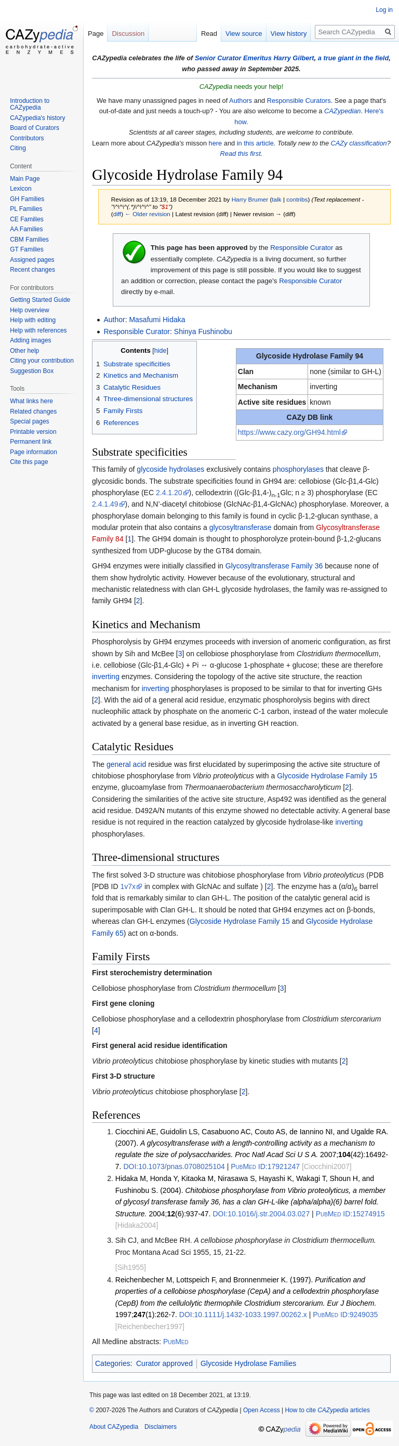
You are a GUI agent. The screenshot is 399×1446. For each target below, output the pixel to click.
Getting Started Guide (40, 299)
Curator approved (164, 1363)
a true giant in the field (353, 58)
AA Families (26, 229)
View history (289, 33)
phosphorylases (298, 469)
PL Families (26, 209)
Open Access (261, 1410)
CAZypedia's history (37, 118)
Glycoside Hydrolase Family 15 (327, 776)
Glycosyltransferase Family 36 (274, 566)
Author (114, 319)
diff (117, 213)
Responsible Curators (299, 100)
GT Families (26, 249)
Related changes (33, 411)
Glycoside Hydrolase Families (248, 1363)
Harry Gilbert (293, 58)
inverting (105, 676)
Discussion (128, 33)
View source (243, 33)
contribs (297, 199)
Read (209, 33)
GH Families (27, 199)
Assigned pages (32, 259)
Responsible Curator (301, 247)
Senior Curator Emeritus (233, 58)
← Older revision (147, 213)
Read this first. (241, 153)
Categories (112, 1363)
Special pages (29, 421)
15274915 (350, 1214)
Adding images (30, 340)
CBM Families (29, 239)
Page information (33, 452)
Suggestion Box (32, 371)
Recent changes (32, 269)
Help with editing (33, 320)
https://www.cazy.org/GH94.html (289, 432)
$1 (165, 206)
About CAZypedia (113, 1426)
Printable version (33, 431)
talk (276, 199)
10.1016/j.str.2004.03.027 (261, 1214)
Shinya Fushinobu (203, 331)
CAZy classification (359, 143)
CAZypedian (342, 111)
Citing (18, 148)
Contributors (27, 138)
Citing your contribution (42, 360)
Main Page (24, 178)
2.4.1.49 (105, 504)
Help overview (29, 310)
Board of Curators (34, 127)
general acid (126, 764)
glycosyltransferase (240, 527)
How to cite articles (327, 1410)
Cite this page (29, 462)
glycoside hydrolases (170, 469)
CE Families (27, 219)
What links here (31, 401)
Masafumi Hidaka (157, 319)
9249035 (345, 1314)
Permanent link (30, 441)
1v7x (128, 886)
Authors (240, 100)
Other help (24, 350)
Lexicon (20, 188)
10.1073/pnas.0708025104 (173, 1166)
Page (95, 33)
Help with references (38, 330)
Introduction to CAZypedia (29, 104)
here (215, 143)
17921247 (265, 1166)
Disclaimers (160, 1426)
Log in (384, 10)
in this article (255, 143)
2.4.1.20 (169, 492)
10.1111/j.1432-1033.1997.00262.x (243, 1314)
